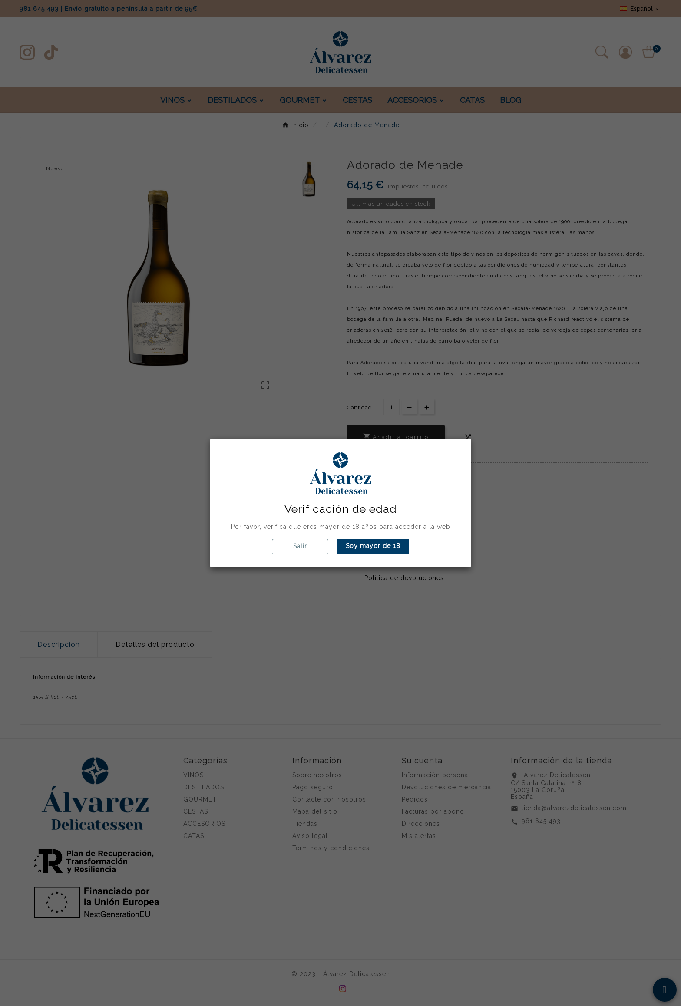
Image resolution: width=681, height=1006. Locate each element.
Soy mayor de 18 (373, 545)
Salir (300, 546)
